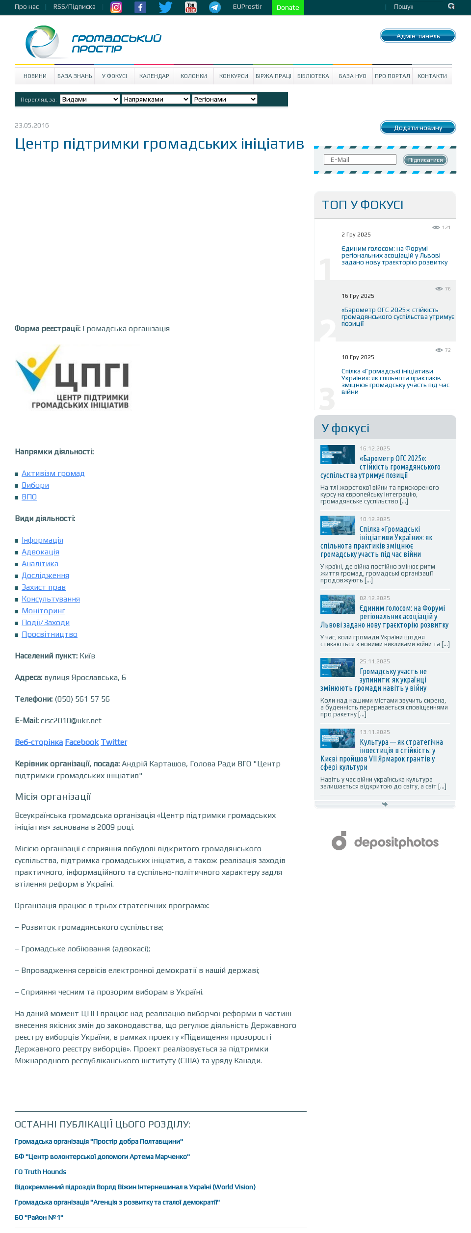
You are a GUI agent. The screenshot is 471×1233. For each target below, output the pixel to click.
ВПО (29, 496)
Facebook (82, 742)
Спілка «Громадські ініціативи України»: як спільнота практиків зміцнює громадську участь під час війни (395, 381)
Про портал (392, 76)
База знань (74, 76)
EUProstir (247, 6)
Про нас (27, 6)
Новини (35, 76)
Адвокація (40, 551)
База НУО (352, 76)
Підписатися (425, 160)
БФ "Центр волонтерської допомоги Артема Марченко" (102, 1156)
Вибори (35, 485)
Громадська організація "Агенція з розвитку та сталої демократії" (117, 1202)
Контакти (432, 76)
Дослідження (45, 575)
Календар (154, 76)
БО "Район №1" (39, 1217)
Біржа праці (273, 76)
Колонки (194, 76)
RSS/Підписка (74, 6)
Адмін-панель (418, 36)
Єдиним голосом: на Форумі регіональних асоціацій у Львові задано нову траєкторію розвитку (394, 255)
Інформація (42, 540)
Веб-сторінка (39, 742)
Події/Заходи (46, 622)
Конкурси (233, 76)
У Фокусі (114, 76)
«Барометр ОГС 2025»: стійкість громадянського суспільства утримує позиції (397, 316)
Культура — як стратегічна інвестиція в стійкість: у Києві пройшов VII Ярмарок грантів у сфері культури (381, 754)
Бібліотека (313, 76)
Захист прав (44, 587)
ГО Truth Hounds (40, 1172)
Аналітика (40, 563)
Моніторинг (43, 610)
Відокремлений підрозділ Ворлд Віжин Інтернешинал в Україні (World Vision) (135, 1187)
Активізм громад (53, 473)
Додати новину (418, 127)
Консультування (51, 598)
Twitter (114, 742)
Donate (288, 7)
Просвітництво (50, 634)
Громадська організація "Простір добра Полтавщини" (99, 1141)
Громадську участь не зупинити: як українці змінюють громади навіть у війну (373, 679)
